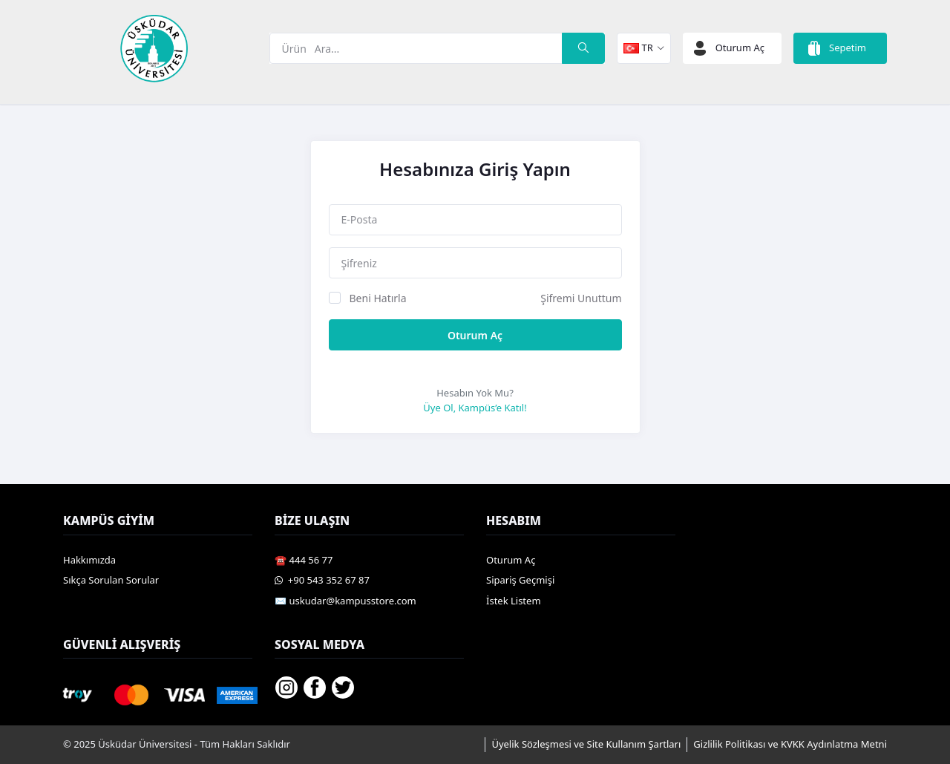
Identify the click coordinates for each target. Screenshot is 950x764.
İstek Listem (513, 600)
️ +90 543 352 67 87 (322, 580)
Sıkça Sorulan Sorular (111, 580)
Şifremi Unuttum (580, 298)
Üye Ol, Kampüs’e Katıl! (474, 407)
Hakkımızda (89, 560)
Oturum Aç (475, 335)
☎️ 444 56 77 (303, 560)
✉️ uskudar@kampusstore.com (345, 600)
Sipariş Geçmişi (520, 580)
